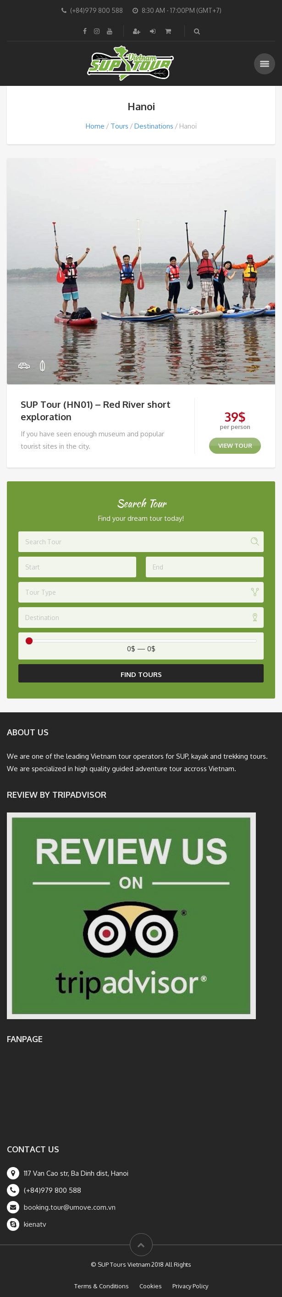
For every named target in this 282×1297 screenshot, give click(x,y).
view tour (235, 445)
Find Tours (141, 674)
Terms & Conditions (101, 1286)
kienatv (35, 1224)
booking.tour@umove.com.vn (70, 1207)
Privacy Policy (190, 1286)
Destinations (153, 126)
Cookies (150, 1286)
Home (95, 126)
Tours (119, 126)
